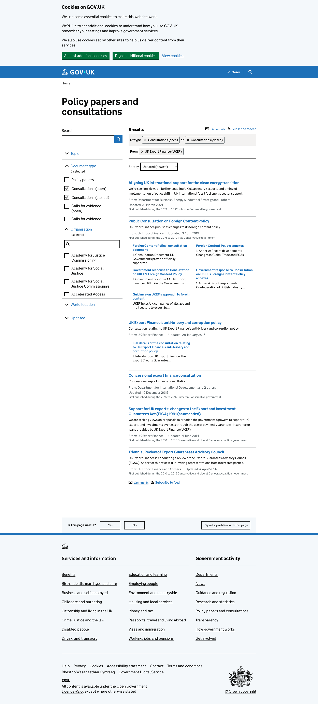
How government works (215, 629)
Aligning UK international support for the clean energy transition (184, 182)
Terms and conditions (184, 666)
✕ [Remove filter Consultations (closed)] (188, 140)
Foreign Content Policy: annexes (220, 246)
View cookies (173, 56)
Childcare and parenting (82, 601)
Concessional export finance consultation (165, 375)
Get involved (206, 638)
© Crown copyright (240, 691)
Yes (114, 525)
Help (66, 666)
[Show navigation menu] (233, 72)
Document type (83, 166)
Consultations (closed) (90, 197)
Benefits (68, 574)
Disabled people (75, 629)
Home (66, 83)
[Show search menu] (250, 72)
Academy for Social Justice (87, 271)
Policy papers (82, 179)
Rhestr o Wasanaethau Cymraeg (88, 672)
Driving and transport (79, 638)
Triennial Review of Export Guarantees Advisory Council (176, 452)
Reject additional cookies (136, 55)
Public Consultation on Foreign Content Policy (169, 221)
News (200, 583)
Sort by (134, 167)
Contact (156, 666)
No (138, 525)
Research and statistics (215, 601)
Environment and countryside (153, 592)
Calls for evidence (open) (86, 208)
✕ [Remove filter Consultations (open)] (145, 140)
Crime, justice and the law (83, 620)
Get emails (215, 129)
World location (83, 304)
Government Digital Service (141, 672)
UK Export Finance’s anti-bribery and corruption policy (175, 322)
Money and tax (141, 611)
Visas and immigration (147, 629)
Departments (207, 574)
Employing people (143, 583)
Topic (75, 153)
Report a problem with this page (226, 525)
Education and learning (148, 574)
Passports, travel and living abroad (157, 620)
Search (82, 130)
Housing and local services (151, 601)
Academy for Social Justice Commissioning (90, 284)
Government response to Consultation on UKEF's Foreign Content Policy (161, 272)
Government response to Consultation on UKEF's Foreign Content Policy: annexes (224, 274)
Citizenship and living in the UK (87, 611)
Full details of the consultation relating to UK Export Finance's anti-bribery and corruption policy (161, 347)
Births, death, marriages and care (89, 583)
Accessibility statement (126, 666)
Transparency (207, 620)
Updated (78, 318)
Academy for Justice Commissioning (88, 258)
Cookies (96, 666)
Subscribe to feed (242, 129)
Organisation (81, 229)
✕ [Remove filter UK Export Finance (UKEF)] (142, 152)
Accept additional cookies (85, 55)
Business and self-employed (85, 592)
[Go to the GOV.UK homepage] (78, 72)
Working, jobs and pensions (151, 638)
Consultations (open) (88, 188)
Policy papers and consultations (222, 611)
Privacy (80, 666)
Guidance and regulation (216, 592)
